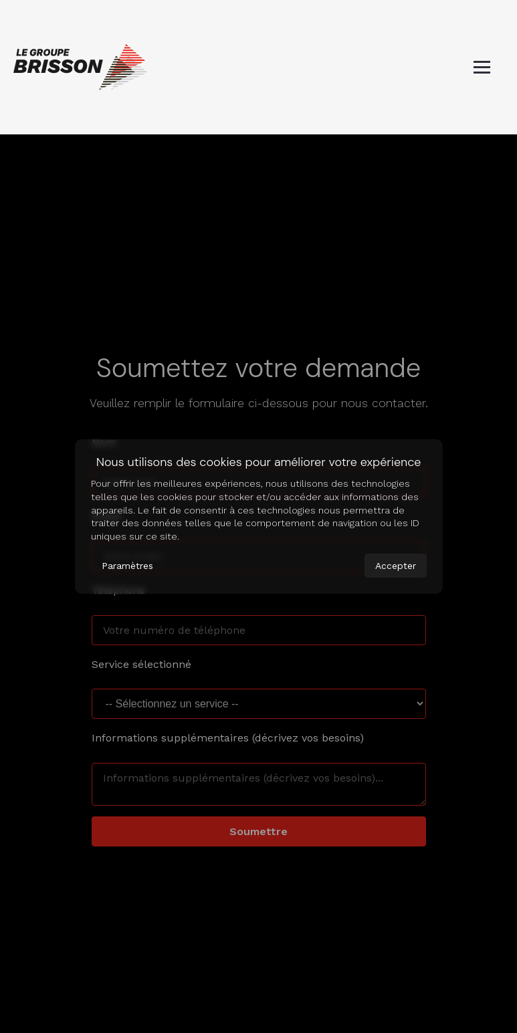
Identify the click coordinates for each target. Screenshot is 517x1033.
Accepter (395, 565)
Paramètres (127, 565)
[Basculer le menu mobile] (482, 67)
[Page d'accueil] (80, 67)
